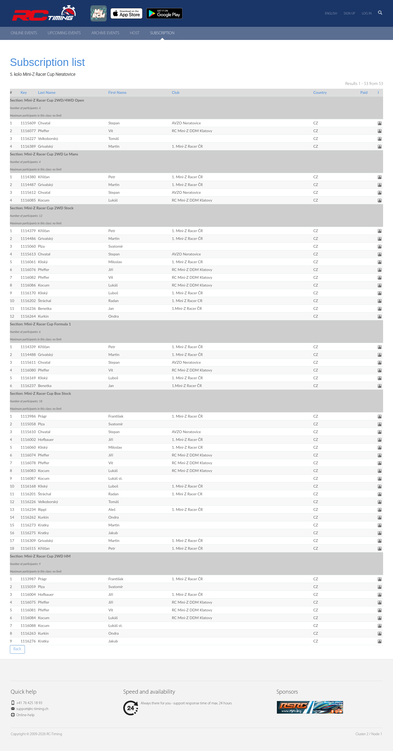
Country (320, 92)
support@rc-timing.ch (32, 709)
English (331, 13)
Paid (364, 92)
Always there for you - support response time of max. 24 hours (177, 703)
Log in (367, 13)
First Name (117, 92)
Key (24, 92)
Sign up (349, 13)
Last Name (46, 92)
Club (175, 92)
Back (17, 649)
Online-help (25, 715)
